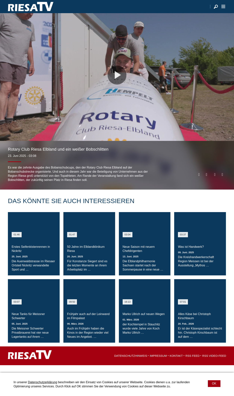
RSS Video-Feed (214, 363)
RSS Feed (192, 363)
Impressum (158, 363)
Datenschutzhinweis (130, 363)
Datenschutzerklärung (42, 382)
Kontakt (176, 363)
